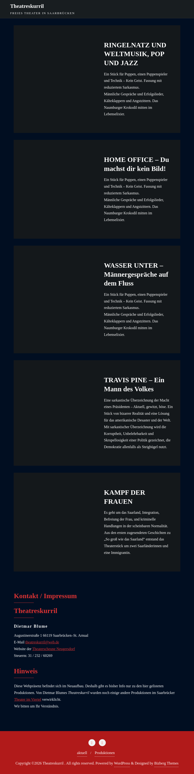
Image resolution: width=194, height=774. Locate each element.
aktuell (82, 753)
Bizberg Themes (166, 763)
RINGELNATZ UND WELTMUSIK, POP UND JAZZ (135, 54)
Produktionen (105, 753)
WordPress (122, 763)
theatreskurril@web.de (42, 642)
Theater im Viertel (27, 699)
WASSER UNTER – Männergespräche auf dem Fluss (136, 274)
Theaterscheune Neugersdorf (53, 649)
